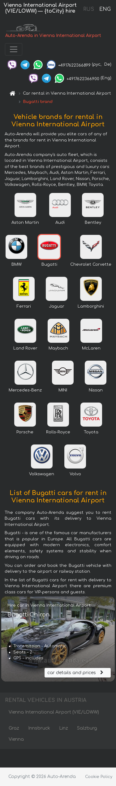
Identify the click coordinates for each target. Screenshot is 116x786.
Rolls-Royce (58, 432)
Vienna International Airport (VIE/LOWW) (54, 712)
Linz (63, 728)
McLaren (91, 348)
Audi (60, 222)
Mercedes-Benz (25, 390)
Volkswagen (41, 474)
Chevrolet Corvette (90, 264)
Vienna (16, 739)
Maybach (58, 348)
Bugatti (49, 264)
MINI (62, 390)
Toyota (91, 432)
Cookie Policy (98, 777)
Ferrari (24, 306)
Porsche (24, 432)
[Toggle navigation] (13, 49)
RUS (88, 9)
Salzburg (87, 728)
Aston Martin (25, 222)
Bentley (93, 222)
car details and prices (76, 672)
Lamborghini (91, 306)
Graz (14, 728)
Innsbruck (39, 728)
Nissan (96, 390)
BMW (16, 264)
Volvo (75, 474)
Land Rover (25, 348)
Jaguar (56, 306)
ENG (104, 9)
